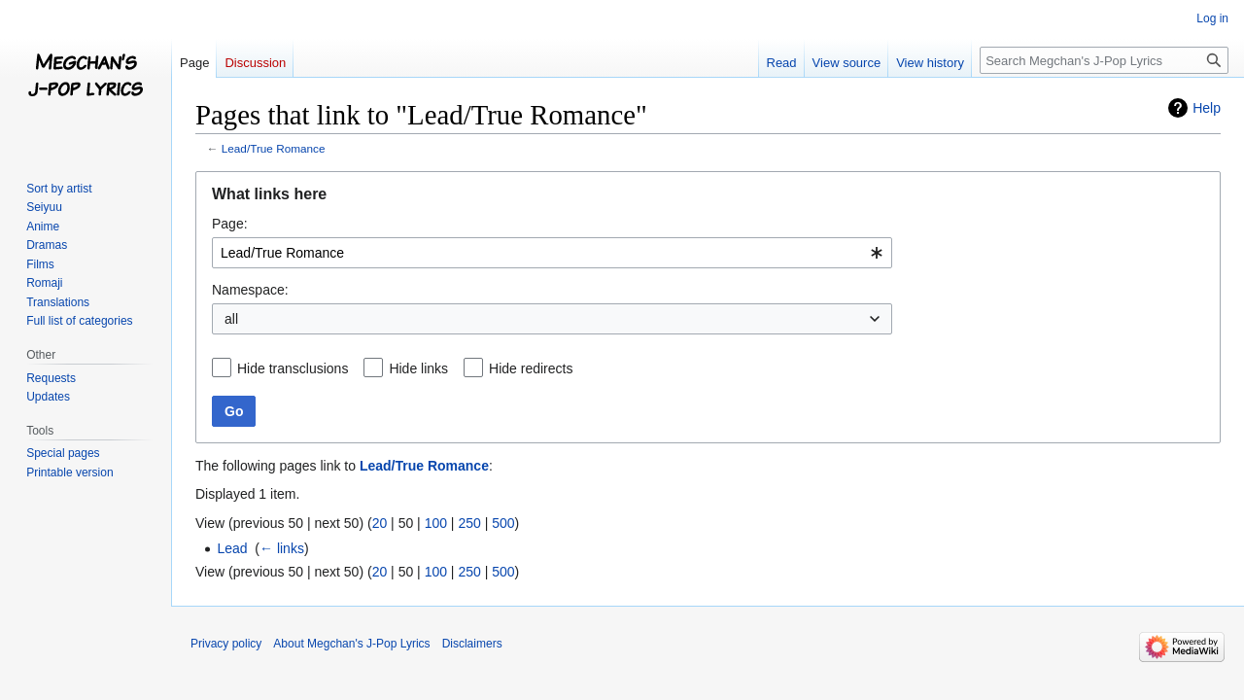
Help (1206, 108)
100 (436, 523)
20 (380, 523)
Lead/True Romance (274, 148)
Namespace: (250, 290)
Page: (230, 223)
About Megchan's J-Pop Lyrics (351, 643)
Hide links (418, 368)
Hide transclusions (292, 368)
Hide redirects (530, 368)
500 (503, 523)
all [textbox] (231, 319)
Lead (232, 548)
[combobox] (552, 252)
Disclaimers (472, 643)
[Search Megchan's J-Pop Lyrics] (1104, 60)
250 (469, 523)
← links (281, 548)
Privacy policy (225, 643)
